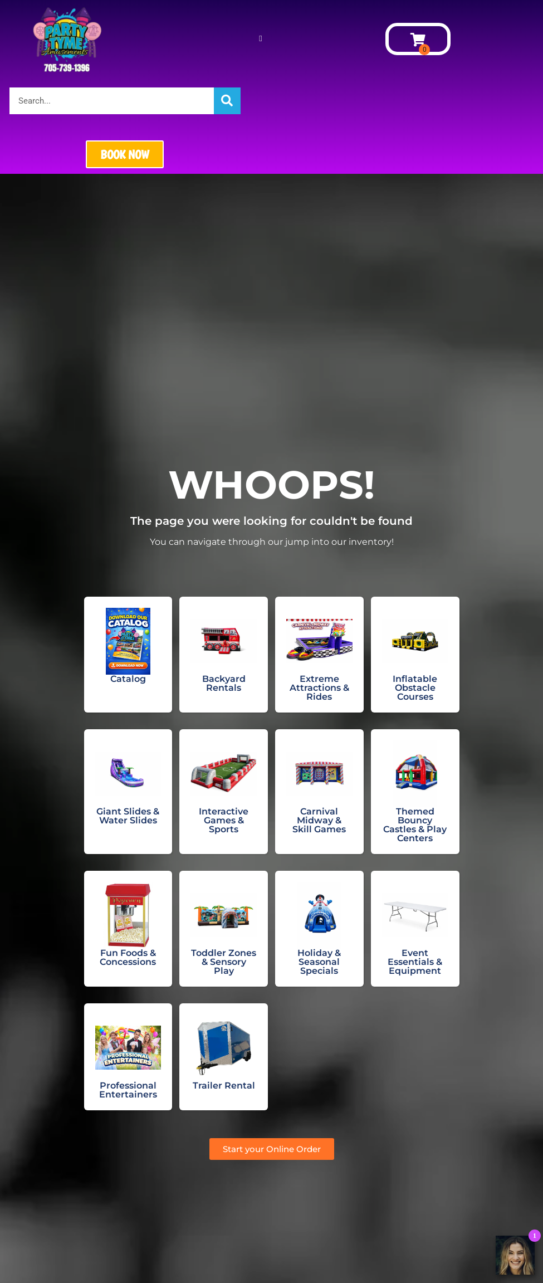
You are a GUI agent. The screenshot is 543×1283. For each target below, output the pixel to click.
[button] (261, 39)
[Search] (227, 100)
